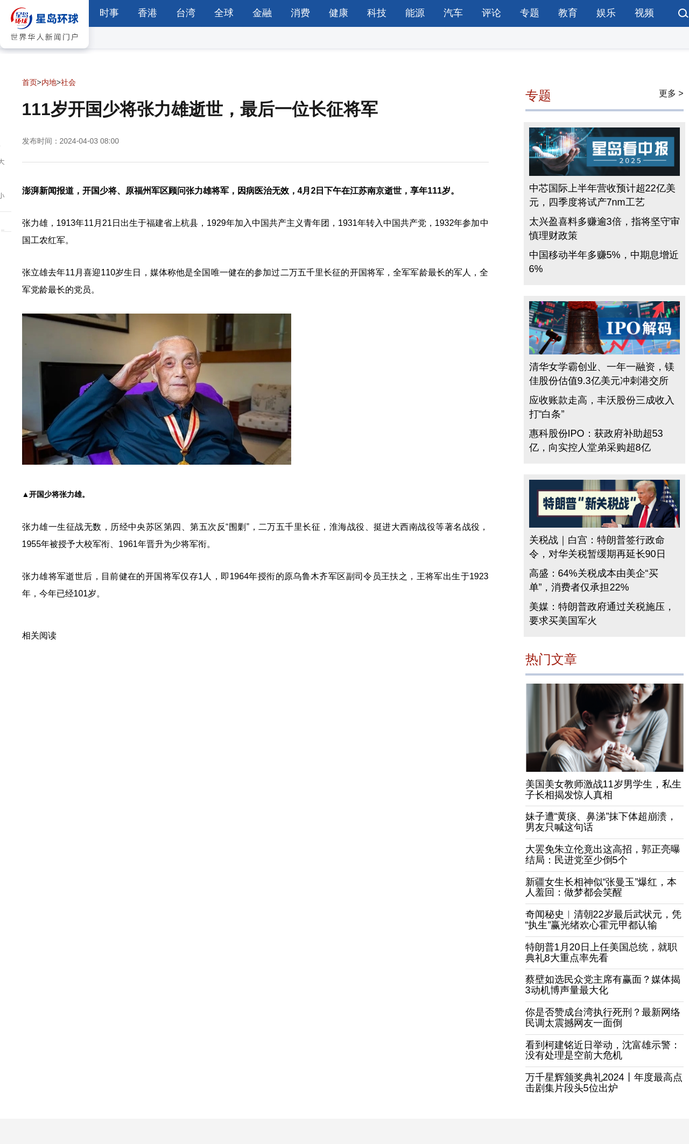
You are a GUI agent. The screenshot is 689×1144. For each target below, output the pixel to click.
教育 (568, 13)
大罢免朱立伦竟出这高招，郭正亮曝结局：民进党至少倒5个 (602, 854)
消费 (300, 13)
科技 (376, 13)
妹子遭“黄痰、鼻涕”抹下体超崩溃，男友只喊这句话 (601, 822)
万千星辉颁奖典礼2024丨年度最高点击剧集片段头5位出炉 (604, 1082)
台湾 (185, 13)
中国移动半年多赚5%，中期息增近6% (604, 262)
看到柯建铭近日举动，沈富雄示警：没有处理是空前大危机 (602, 1050)
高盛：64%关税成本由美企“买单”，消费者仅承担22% (593, 580)
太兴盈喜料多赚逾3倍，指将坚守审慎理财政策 (604, 228)
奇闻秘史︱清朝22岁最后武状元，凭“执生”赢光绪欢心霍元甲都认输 (603, 919)
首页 (29, 82)
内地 (49, 82)
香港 (147, 13)
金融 (262, 13)
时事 (109, 13)
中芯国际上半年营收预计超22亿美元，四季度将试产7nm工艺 (602, 195)
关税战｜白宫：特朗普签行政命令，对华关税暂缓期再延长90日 (597, 547)
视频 (644, 13)
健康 (338, 13)
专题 (529, 13)
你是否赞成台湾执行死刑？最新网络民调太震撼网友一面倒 (602, 1017)
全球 (224, 13)
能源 (415, 13)
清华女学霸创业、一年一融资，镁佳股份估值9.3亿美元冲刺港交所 (601, 373)
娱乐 (606, 13)
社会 (68, 82)
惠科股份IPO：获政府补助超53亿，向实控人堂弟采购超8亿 (596, 440)
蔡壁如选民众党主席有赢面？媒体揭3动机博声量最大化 (602, 985)
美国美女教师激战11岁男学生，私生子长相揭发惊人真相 (603, 789)
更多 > (671, 93)
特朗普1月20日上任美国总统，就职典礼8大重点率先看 (601, 952)
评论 (491, 13)
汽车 (453, 13)
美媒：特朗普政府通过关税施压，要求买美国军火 (601, 613)
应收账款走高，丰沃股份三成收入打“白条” (601, 407)
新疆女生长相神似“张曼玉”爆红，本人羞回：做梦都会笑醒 (601, 887)
